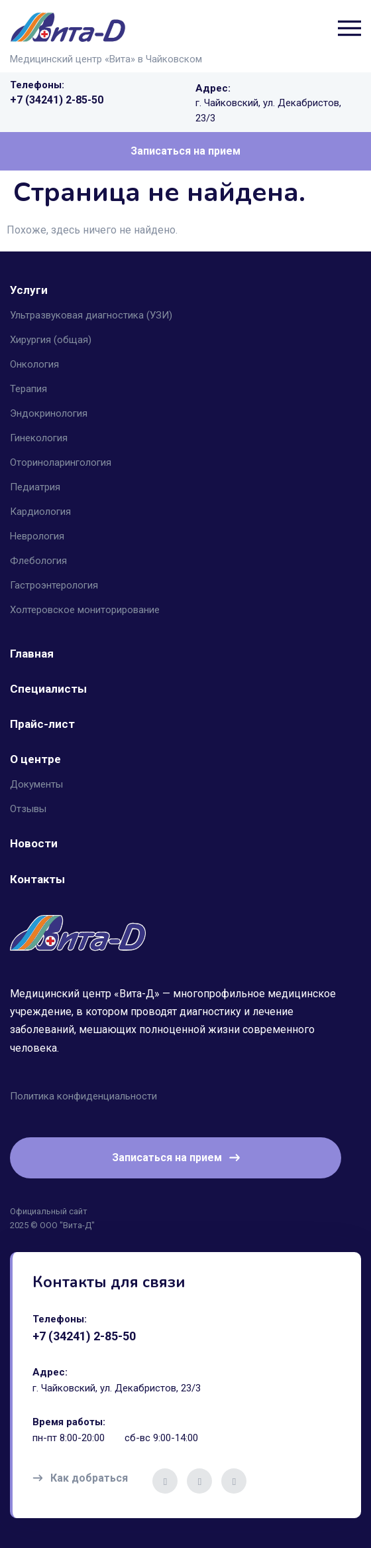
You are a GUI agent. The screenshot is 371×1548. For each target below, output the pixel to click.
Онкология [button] (34, 364)
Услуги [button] (29, 290)
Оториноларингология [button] (60, 462)
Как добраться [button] (80, 1478)
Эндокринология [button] (48, 413)
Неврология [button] (37, 536)
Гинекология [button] (39, 438)
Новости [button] (34, 843)
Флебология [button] (38, 561)
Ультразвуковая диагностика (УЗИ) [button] (91, 315)
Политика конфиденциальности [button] (83, 1096)
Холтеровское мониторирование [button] (85, 610)
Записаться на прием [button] (185, 151)
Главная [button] (32, 653)
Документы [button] (36, 784)
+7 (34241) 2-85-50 (56, 100)
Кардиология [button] (40, 512)
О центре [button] (35, 759)
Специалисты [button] (48, 688)
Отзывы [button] (28, 809)
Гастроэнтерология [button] (54, 585)
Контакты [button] (37, 879)
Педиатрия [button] (35, 487)
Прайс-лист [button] (42, 724)
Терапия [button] (28, 389)
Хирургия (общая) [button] (50, 340)
